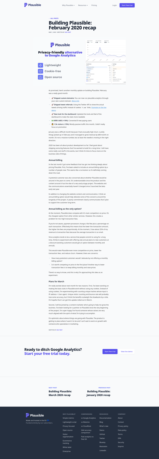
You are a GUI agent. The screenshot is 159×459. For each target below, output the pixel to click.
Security (121, 442)
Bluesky (102, 442)
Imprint (121, 446)
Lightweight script (69, 422)
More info (75, 101)
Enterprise (67, 451)
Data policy (122, 430)
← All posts (53, 18)
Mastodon (103, 446)
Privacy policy (123, 426)
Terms (120, 434)
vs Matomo (85, 422)
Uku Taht (68, 32)
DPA (119, 438)
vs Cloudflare (86, 426)
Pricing (94, 5)
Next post (53, 388)
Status (101, 430)
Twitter (102, 438)
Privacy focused (69, 426)
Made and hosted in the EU (37, 420)
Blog (101, 422)
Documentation (105, 418)
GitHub (102, 434)
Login (114, 5)
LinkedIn (102, 450)
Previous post (104, 388)
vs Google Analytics (88, 418)
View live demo (127, 351)
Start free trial (127, 5)
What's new (103, 426)
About (120, 418)
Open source (68, 430)
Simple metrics (68, 418)
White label (67, 447)
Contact (121, 422)
